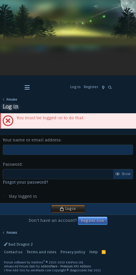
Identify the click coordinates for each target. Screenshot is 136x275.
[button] (27, 87)
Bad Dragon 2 (18, 244)
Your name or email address (32, 139)
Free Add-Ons (15, 270)
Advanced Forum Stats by (47, 266)
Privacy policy (72, 252)
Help (93, 252)
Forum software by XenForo (44, 262)
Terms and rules (41, 252)
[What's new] (103, 87)
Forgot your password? (25, 182)
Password (12, 164)
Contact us (13, 252)
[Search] (110, 87)
